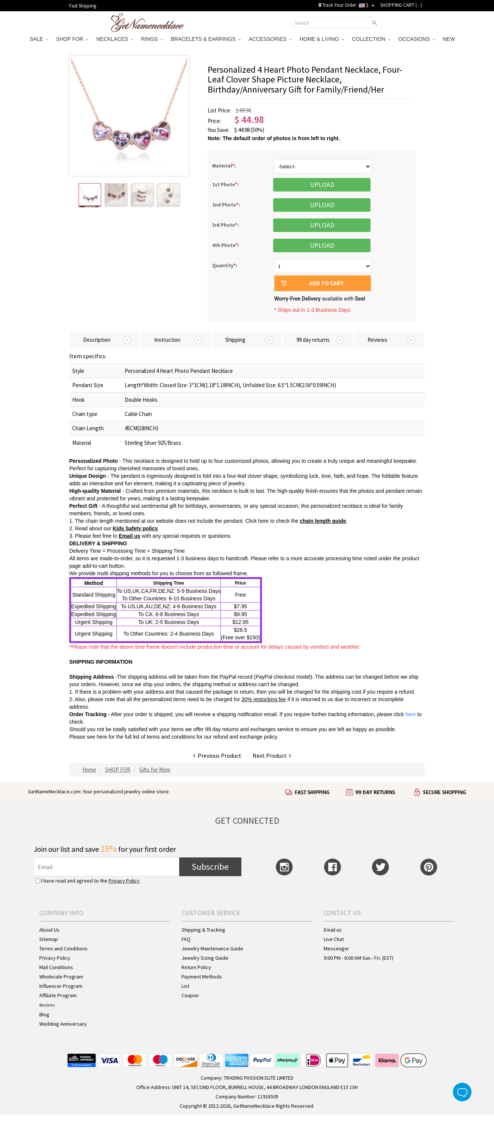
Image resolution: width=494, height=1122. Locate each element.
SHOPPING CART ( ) (401, 5)
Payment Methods (202, 976)
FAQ (186, 939)
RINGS (152, 39)
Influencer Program (60, 986)
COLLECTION (371, 39)
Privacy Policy (124, 880)
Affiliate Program (58, 995)
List (185, 986)
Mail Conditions (56, 967)
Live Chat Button (462, 1092)
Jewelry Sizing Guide (205, 957)
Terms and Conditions (63, 948)
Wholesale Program (61, 976)
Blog (44, 1014)
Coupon (190, 995)
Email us (333, 929)
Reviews (47, 1005)
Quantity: (224, 265)
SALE (39, 39)
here (102, 737)
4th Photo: (226, 245)
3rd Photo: (226, 225)
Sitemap (48, 939)
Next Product (272, 755)
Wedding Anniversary (63, 1023)
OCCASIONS (416, 39)
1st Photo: (226, 184)
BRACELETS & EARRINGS (206, 39)
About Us (49, 929)
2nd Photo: (226, 205)
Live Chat (334, 939)
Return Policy (196, 967)
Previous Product (217, 755)
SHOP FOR (72, 39)
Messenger (336, 948)
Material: (224, 166)
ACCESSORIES (270, 39)
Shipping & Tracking (203, 929)
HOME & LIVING (321, 39)
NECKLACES (114, 39)
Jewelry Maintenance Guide (212, 948)
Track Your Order (337, 5)
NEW (450, 39)
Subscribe (210, 866)
